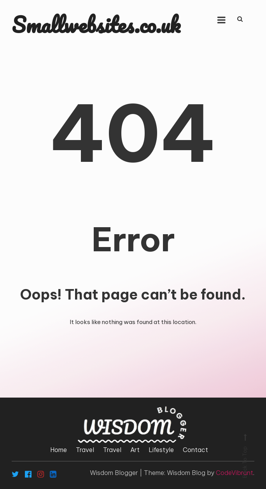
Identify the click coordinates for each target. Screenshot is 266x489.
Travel (85, 450)
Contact (195, 450)
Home (58, 450)
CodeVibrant (234, 473)
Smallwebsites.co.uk (96, 24)
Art (135, 450)
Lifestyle (161, 450)
